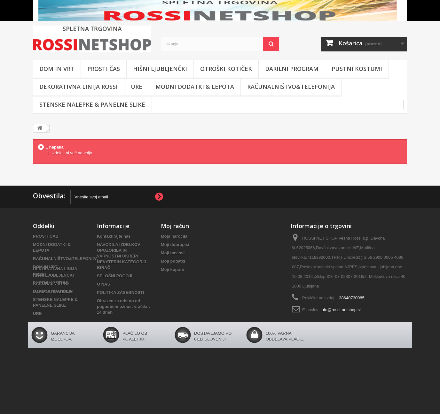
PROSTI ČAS (103, 69)
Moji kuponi (172, 269)
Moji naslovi (173, 252)
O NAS (103, 284)
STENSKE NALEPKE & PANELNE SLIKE (92, 104)
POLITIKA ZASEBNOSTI (120, 292)
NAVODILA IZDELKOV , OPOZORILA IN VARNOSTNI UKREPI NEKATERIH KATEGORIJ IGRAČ (121, 256)
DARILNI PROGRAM (291, 69)
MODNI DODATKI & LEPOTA (194, 86)
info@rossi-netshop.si (341, 309)
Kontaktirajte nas (113, 236)
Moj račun (175, 226)
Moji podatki (173, 261)
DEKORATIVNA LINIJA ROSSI (78, 86)
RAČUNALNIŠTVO (51, 283)
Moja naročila (174, 236)
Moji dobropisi (175, 244)
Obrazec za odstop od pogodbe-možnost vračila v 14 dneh (124, 306)
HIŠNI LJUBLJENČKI (160, 69)
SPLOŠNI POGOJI (114, 275)
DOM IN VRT (56, 69)
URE (136, 86)
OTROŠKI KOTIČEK (226, 69)
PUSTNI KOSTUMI (357, 69)
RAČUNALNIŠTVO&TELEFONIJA (291, 86)
